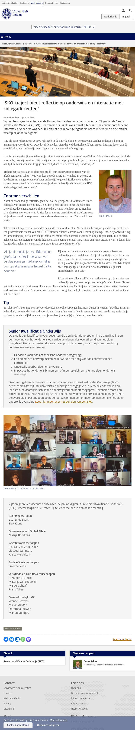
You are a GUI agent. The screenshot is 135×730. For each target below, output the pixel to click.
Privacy (7, 692)
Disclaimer (9, 697)
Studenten (24, 3)
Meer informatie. (59, 720)
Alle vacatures (78, 692)
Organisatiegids (51, 3)
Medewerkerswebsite (11, 43)
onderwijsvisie (13, 617)
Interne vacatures (80, 686)
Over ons (76, 676)
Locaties (8, 681)
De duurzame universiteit (84, 681)
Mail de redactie (122, 627)
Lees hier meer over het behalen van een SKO (63, 390)
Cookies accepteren (18, 725)
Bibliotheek (65, 3)
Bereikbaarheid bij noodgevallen (21, 710)
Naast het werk (79, 697)
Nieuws (28, 43)
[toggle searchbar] (130, 10)
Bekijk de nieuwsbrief (82, 710)
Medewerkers (37, 3)
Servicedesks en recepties (17, 676)
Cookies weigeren (49, 725)
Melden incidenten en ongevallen (21, 715)
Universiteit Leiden (10, 3)
